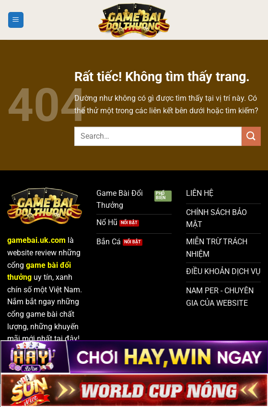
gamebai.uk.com (36, 240)
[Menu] (15, 20)
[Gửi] (251, 136)
